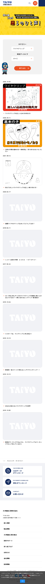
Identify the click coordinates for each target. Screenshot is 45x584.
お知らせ (7, 552)
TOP (4, 461)
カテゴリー (22, 44)
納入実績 (7, 523)
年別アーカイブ (22, 54)
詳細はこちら (26, 577)
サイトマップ (22, 570)
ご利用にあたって (33, 570)
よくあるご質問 (11, 570)
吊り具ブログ (8, 547)
